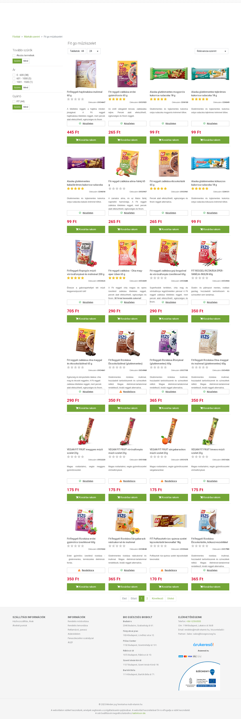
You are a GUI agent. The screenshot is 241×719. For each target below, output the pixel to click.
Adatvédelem (74, 634)
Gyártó (17, 96)
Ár (14, 69)
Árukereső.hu (203, 651)
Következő (157, 598)
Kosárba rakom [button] (86, 140)
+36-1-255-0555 (193, 621)
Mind (25, 61)
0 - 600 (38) (23, 75)
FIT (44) (21, 101)
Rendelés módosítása (78, 621)
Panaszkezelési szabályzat (81, 638)
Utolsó (170, 598)
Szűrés (17, 61)
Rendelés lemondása (78, 625)
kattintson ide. (139, 713)
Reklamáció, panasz (77, 629)
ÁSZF (70, 642)
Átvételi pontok (20, 625)
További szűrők (22, 50)
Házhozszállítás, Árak (23, 621)
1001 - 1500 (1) (25, 82)
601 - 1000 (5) (24, 78)
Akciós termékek (25, 55)
